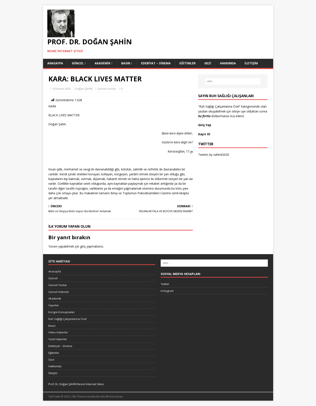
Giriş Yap (205, 125)
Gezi (207, 63)
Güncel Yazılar (106, 89)
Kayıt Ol (204, 134)
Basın (125, 63)
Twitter (165, 284)
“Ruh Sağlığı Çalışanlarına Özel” (219, 106)
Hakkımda (228, 63)
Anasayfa (55, 63)
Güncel (78, 63)
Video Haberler (58, 332)
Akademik (102, 63)
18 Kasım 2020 (61, 89)
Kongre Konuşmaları (61, 312)
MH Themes (79, 396)
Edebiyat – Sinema (156, 63)
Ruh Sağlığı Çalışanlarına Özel (67, 319)
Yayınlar (53, 305)
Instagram (167, 291)
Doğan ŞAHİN (83, 89)
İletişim (251, 63)
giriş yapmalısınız (91, 246)
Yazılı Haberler (57, 339)
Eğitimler (187, 63)
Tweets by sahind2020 (213, 155)
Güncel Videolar (58, 292)
